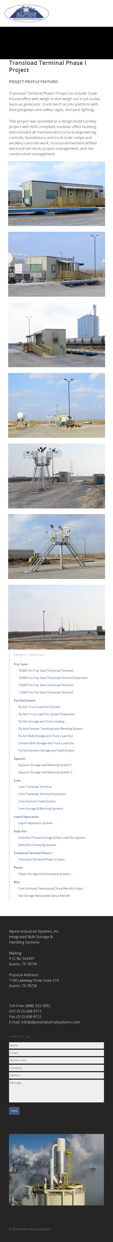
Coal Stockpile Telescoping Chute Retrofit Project (50, 888)
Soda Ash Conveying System (37, 845)
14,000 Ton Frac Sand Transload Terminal (45, 685)
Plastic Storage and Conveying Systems (44, 874)
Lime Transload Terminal (34, 787)
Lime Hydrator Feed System (37, 801)
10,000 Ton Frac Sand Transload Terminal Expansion (53, 678)
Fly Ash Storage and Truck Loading (41, 721)
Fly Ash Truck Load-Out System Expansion (46, 714)
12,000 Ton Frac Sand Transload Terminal (45, 692)
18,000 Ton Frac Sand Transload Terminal (45, 670)
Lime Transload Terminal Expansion (42, 794)
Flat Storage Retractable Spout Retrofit (44, 896)
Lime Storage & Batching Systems (40, 808)
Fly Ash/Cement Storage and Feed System (46, 750)
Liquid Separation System (35, 823)
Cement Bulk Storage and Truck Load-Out (46, 743)
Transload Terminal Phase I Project (41, 859)
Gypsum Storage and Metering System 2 (45, 772)
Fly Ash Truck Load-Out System (39, 707)
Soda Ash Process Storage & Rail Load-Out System (51, 837)
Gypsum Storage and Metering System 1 (45, 765)
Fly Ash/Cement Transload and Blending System (50, 729)
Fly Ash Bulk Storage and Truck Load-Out (45, 736)
